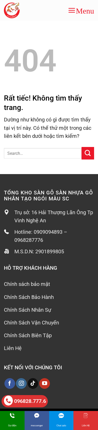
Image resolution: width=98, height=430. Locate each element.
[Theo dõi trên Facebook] (9, 383)
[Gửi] (88, 153)
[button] (81, 10)
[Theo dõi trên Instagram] (21, 383)
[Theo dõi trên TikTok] (33, 383)
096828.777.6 (25, 401)
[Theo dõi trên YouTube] (44, 383)
